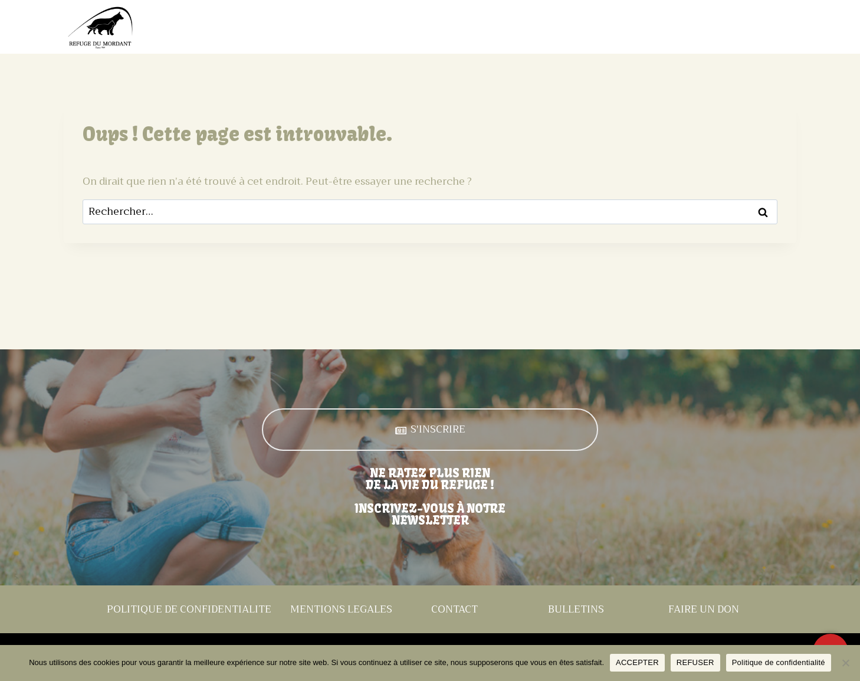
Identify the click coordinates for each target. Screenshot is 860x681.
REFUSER (695, 662)
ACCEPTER (637, 662)
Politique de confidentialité (778, 662)
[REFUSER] (845, 663)
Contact (770, 27)
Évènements (607, 27)
